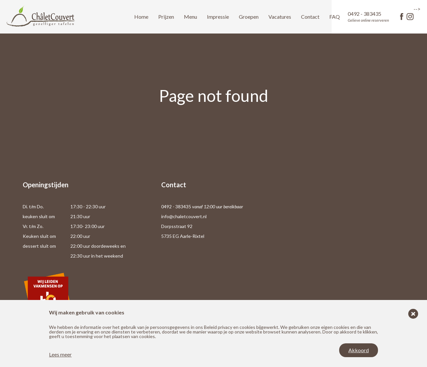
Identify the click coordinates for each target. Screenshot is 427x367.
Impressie (218, 16)
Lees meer (60, 354)
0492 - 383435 (368, 17)
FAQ (334, 16)
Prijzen (166, 16)
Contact (310, 16)
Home (141, 16)
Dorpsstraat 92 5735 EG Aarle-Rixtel (182, 231)
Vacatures (279, 16)
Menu (190, 16)
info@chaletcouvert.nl (184, 216)
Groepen (249, 16)
